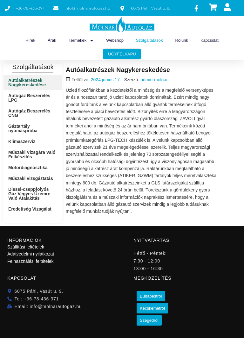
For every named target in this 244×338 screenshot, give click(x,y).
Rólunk (181, 40)
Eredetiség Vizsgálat (29, 209)
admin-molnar (154, 79)
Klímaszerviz (21, 141)
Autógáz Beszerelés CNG (29, 113)
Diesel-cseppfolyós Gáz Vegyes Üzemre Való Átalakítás (29, 194)
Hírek (30, 40)
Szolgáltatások (149, 40)
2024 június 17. (106, 79)
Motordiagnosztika (28, 167)
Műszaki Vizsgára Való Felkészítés (31, 154)
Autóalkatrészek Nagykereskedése (27, 82)
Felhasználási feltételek (30, 261)
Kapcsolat (209, 40)
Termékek (81, 40)
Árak (52, 40)
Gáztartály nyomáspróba (22, 128)
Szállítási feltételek (25, 246)
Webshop (115, 40)
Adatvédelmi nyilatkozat (30, 253)
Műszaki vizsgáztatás (30, 178)
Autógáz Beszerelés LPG (29, 98)
